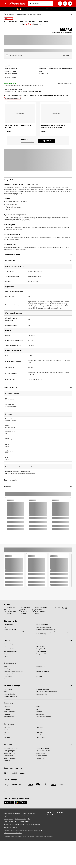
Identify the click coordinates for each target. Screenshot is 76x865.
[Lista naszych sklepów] (42, 671)
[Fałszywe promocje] (8, 819)
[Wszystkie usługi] (41, 651)
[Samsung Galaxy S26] (9, 751)
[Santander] (14, 791)
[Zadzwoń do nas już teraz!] (12, 612)
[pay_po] (14, 784)
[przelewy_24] (7, 784)
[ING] (61, 784)
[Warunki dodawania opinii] (10, 827)
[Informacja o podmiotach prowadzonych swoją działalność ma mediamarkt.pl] (52, 633)
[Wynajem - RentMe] (9, 649)
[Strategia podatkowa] (9, 674)
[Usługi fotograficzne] (42, 649)
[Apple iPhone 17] (8, 756)
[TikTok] (70, 608)
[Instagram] (63, 608)
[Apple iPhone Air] (40, 753)
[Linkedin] (67, 608)
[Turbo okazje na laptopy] (10, 696)
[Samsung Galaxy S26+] (42, 748)
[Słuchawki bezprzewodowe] (43, 716)
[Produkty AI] (7, 760)
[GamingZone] (40, 758)
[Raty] (5, 646)
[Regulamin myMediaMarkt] (28, 813)
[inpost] (14, 772)
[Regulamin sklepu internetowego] (45, 629)
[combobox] (42, 3)
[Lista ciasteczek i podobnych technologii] (14, 824)
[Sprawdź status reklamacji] (43, 627)
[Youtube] (60, 608)
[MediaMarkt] (17, 3)
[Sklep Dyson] (39, 732)
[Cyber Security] (8, 676)
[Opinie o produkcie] (28, 24)
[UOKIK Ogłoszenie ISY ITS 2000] (22, 821)
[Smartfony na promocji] (42, 689)
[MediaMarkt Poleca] (41, 756)
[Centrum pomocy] (8, 624)
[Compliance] (39, 674)
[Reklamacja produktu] (42, 624)
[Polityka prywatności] (20, 819)
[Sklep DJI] (6, 732)
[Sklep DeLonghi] (40, 730)
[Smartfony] (39, 712)
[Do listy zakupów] (65, 3)
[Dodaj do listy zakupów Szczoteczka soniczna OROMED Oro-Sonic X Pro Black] (70, 14)
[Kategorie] (5, 3)
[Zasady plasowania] (8, 821)
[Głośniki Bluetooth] (9, 716)
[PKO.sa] (7, 791)
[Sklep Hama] (7, 735)
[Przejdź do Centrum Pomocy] (41, 612)
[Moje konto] (60, 3)
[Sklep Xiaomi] (39, 727)
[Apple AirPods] (40, 714)
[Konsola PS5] (7, 707)
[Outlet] (5, 691)
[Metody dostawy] (8, 644)
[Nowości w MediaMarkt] (10, 758)
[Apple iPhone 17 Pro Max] (43, 751)
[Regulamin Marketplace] (26, 816)
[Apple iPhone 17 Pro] (9, 753)
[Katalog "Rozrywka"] (41, 694)
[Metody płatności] (41, 644)
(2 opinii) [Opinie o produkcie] (36, 24)
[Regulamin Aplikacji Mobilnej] (11, 816)
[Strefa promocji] (8, 689)
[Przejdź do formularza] (26, 612)
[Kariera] (6, 679)
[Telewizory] (7, 709)
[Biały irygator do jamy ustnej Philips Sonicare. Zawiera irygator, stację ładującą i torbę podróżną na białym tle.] (56, 113)
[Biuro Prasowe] (40, 669)
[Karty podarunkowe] (9, 654)
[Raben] (22, 773)
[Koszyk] (70, 3)
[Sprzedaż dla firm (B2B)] (10, 629)
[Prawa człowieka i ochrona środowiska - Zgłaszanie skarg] (19, 632)
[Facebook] (56, 608)
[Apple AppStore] (9, 802)
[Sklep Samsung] (40, 737)
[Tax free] (6, 656)
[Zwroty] (6, 627)
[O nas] (5, 666)
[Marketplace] (39, 676)
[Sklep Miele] (7, 737)
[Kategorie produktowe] (42, 654)
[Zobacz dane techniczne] (10, 77)
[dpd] (7, 772)
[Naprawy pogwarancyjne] (10, 651)
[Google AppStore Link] (21, 802)
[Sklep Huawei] (40, 735)
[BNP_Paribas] (22, 784)
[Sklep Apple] (7, 727)
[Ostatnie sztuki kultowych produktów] (46, 691)
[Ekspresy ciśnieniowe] (9, 712)
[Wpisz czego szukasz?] (30, 3)
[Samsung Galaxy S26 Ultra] (11, 748)
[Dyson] (38, 709)
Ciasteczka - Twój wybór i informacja (58, 813)
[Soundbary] (7, 714)
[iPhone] (38, 707)
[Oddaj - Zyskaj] (40, 646)
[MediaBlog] (7, 669)
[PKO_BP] (46, 784)
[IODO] (29, 819)
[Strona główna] (5, 14)
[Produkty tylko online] (9, 694)
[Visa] (30, 784)
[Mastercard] (38, 784)
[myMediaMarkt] (40, 666)
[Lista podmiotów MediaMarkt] (33, 824)
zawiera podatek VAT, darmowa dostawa (62, 32)
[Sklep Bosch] (7, 730)
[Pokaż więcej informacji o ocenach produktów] (40, 24)
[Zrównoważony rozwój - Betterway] (13, 671)
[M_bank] (53, 784)
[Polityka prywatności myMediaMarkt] (13, 833)
